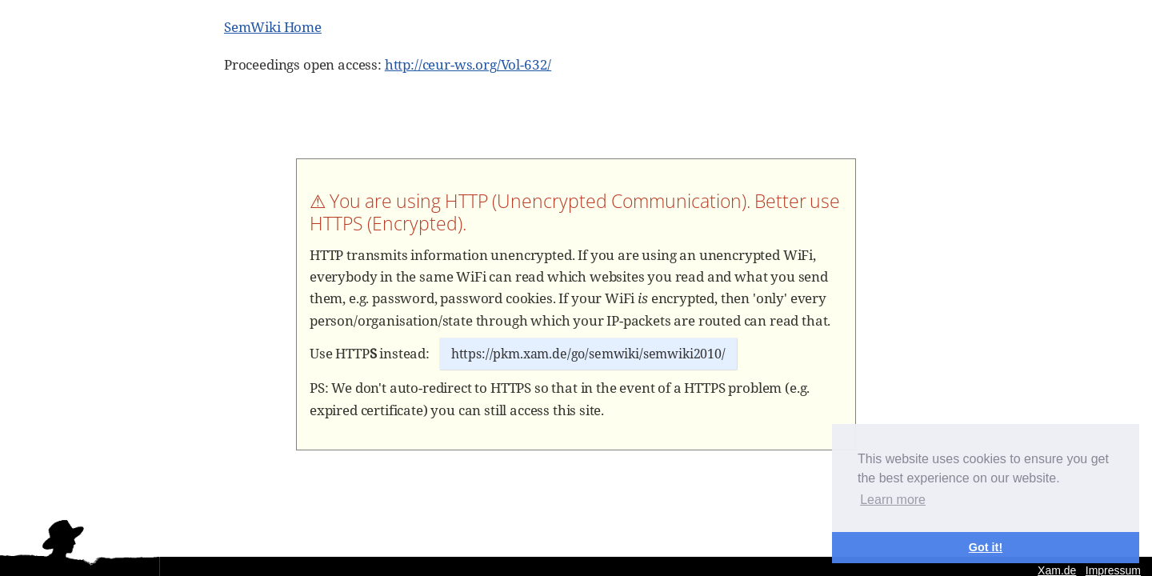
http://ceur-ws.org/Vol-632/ (468, 64)
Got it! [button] (985, 547)
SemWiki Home (273, 27)
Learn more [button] (893, 499)
